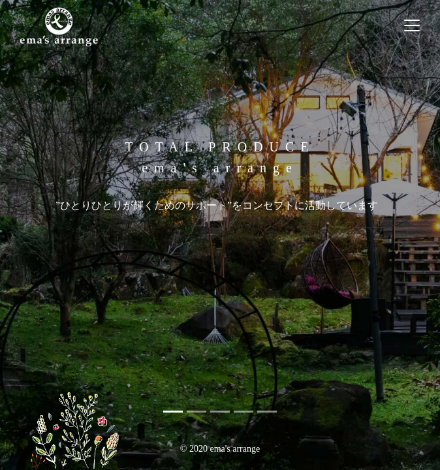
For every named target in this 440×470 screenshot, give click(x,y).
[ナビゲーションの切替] (412, 25)
